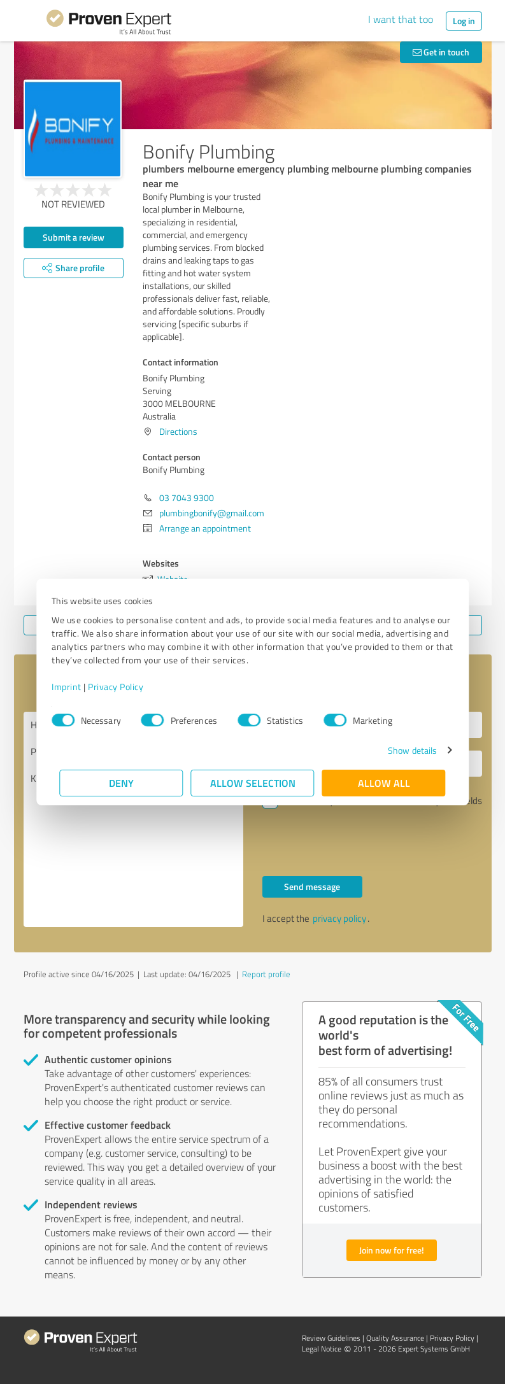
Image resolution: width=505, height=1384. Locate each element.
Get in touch (441, 52)
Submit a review (73, 237)
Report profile (266, 974)
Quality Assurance (395, 1337)
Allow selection (252, 782)
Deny (121, 782)
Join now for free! (391, 1250)
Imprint (75, 687)
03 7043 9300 (186, 497)
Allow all (384, 782)
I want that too (400, 19)
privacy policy (339, 918)
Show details (404, 750)
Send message (312, 886)
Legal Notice (321, 1348)
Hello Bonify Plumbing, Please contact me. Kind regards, (133, 819)
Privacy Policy (124, 687)
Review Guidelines (331, 1337)
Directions (178, 431)
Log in (464, 21)
